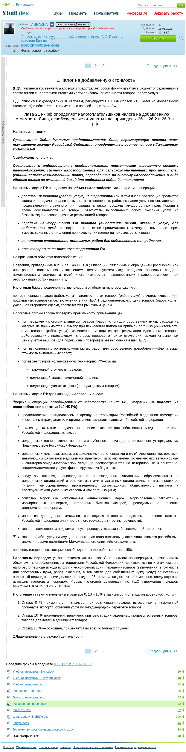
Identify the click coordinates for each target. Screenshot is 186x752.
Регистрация (25, 4)
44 (179, 684)
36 (179, 691)
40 (179, 678)
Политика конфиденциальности (135, 747)
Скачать (158, 38)
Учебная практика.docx (29, 684)
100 (178, 716)
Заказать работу (168, 13)
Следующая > (158, 66)
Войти (9, 4)
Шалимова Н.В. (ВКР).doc (31, 716)
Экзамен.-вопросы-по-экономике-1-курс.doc (43, 729)
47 (179, 697)
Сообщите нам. (105, 28)
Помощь (8, 747)
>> (175, 66)
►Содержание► (3, 132)
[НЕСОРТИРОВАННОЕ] (40, 45)
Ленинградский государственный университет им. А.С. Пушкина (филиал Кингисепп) (72, 38)
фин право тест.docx (27, 691)
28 (179, 729)
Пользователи (106, 13)
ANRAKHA (39, 24)
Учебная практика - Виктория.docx (37, 678)
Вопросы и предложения (55, 747)
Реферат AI (137, 13)
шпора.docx (21, 723)
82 (179, 710)
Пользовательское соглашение (93, 747)
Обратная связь (26, 747)
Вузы (58, 13)
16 (179, 671)
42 (179, 703)
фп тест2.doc (22, 710)
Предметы (78, 13)
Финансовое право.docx (29, 703)
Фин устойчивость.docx (29, 697)
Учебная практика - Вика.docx (33, 671)
